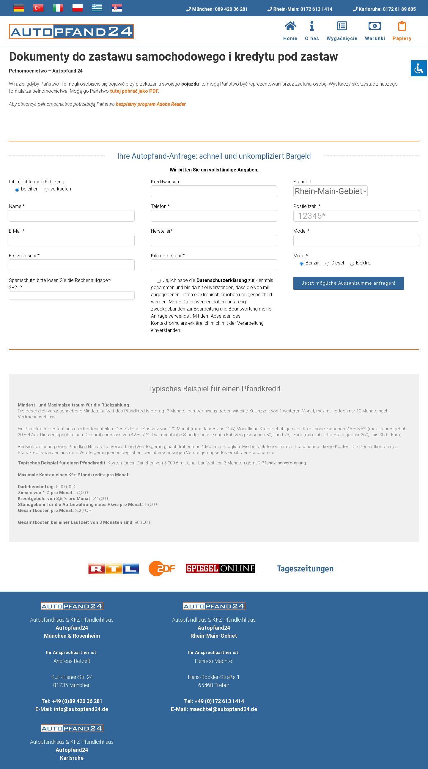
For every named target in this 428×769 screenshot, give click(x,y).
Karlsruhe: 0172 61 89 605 (388, 8)
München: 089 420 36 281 (220, 9)
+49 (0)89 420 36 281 (77, 701)
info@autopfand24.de (81, 709)
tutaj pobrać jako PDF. (134, 91)
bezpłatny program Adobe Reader (151, 104)
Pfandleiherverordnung (284, 463)
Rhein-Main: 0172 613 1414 (302, 9)
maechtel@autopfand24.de (223, 709)
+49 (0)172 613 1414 (219, 701)
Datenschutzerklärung (221, 280)
